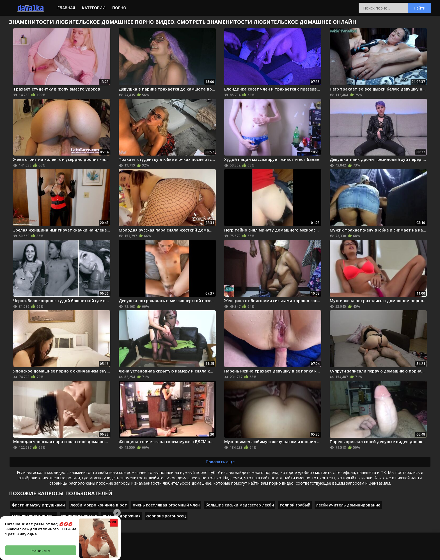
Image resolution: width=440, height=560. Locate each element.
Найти (419, 8)
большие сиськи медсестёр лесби (239, 505)
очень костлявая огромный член (166, 505)
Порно (119, 7)
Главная (66, 7)
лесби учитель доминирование (348, 505)
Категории (94, 7)
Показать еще (220, 461)
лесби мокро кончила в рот (98, 505)
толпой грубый (294, 505)
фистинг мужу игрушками (38, 505)
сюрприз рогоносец (166, 516)
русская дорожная (122, 516)
